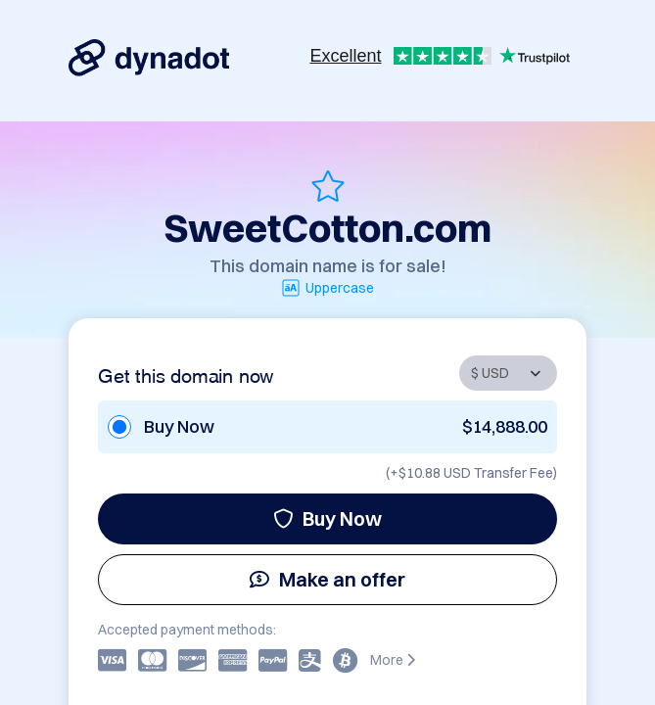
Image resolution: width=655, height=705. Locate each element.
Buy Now (327, 518)
